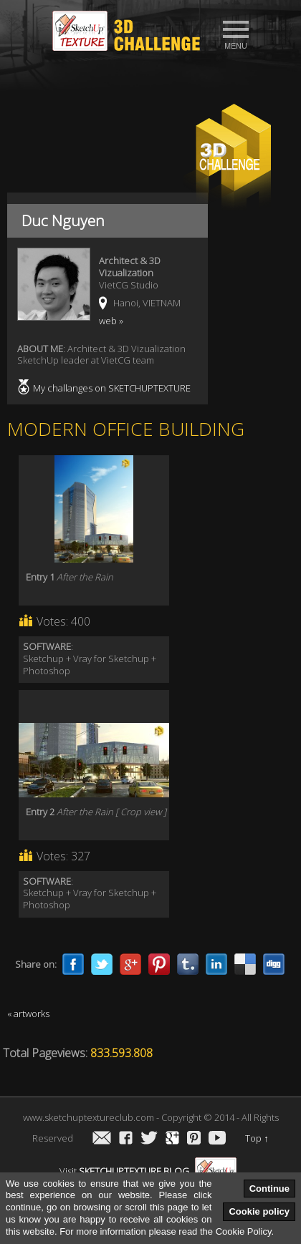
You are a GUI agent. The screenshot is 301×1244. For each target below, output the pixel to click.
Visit (147, 1171)
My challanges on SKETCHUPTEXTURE (112, 388)
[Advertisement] (150, 83)
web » (111, 320)
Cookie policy (259, 1211)
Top (257, 1138)
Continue (269, 1188)
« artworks (28, 1013)
